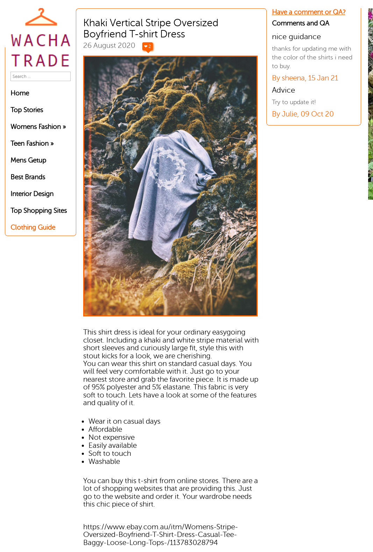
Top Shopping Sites (38, 210)
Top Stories (26, 110)
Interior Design (31, 194)
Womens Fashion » (38, 126)
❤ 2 (147, 46)
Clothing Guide (32, 227)
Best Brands (27, 177)
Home (19, 93)
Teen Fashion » (31, 143)
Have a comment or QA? (308, 12)
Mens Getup (28, 160)
